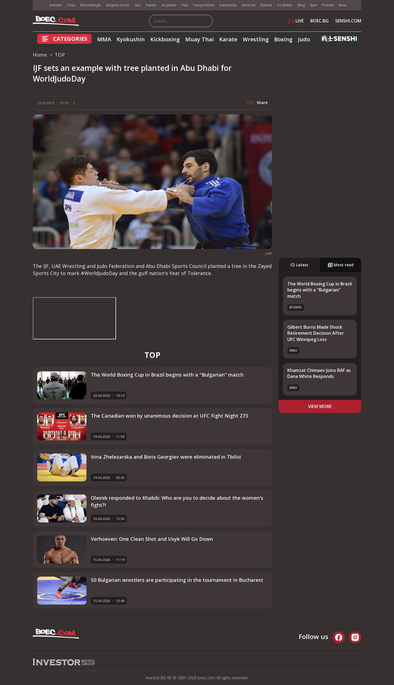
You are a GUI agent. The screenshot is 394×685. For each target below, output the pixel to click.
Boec (343, 5)
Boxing (283, 39)
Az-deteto (284, 5)
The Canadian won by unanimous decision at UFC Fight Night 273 (169, 415)
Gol (137, 5)
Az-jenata (169, 5)
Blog (301, 5)
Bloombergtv (90, 5)
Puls (184, 5)
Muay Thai (199, 39)
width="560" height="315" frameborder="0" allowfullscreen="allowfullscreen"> (74, 318)
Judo (304, 39)
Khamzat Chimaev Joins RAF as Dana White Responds (319, 373)
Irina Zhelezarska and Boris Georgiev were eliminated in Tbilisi (166, 456)
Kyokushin (131, 39)
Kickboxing (165, 39)
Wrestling (256, 39)
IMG (39, 5)
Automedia (228, 5)
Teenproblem (203, 5)
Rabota (266, 5)
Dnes (71, 5)
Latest (299, 264)
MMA (104, 39)
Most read (341, 264)
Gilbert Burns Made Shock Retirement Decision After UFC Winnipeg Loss (315, 333)
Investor (56, 5)
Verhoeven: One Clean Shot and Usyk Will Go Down (152, 539)
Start (313, 5)
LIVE (296, 21)
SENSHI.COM (348, 21)
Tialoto (151, 5)
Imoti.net (249, 5)
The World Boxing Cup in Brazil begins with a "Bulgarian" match (319, 290)
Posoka (328, 5)
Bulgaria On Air (118, 5)
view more (320, 406)
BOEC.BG (319, 21)
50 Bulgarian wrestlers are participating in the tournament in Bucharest (177, 580)
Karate (228, 39)
